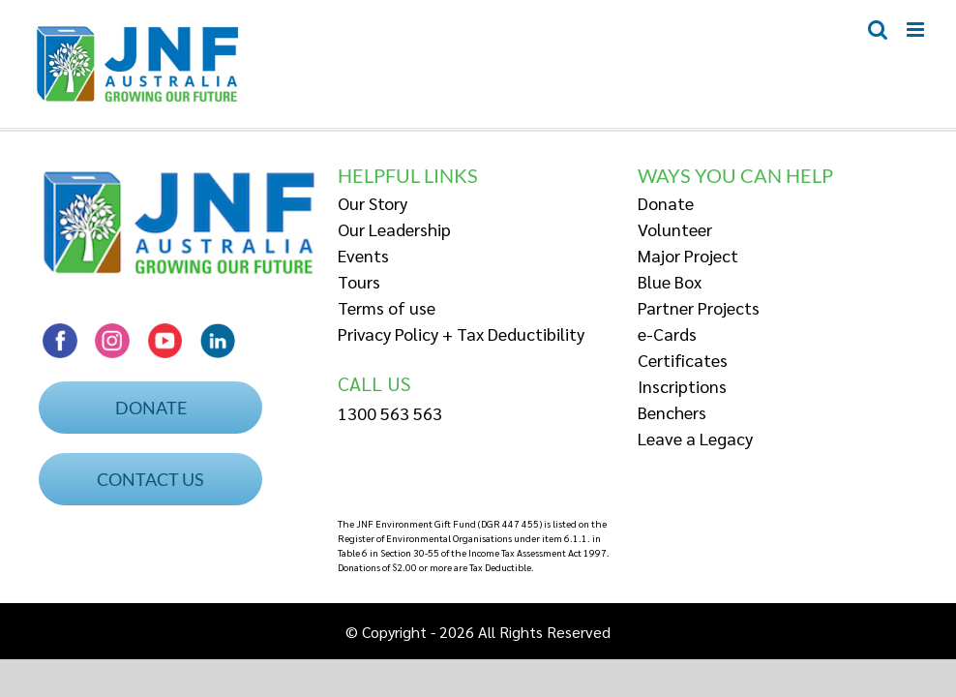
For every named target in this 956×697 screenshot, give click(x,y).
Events (363, 255)
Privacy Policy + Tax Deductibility (461, 333)
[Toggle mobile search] (877, 29)
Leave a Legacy (695, 438)
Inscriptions (682, 386)
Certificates (683, 359)
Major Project (688, 255)
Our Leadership (394, 229)
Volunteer (675, 229)
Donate (666, 203)
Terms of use (386, 307)
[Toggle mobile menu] (917, 29)
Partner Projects (699, 307)
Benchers (672, 412)
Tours (359, 281)
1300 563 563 (390, 413)
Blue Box (670, 281)
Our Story (372, 203)
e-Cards (667, 333)
